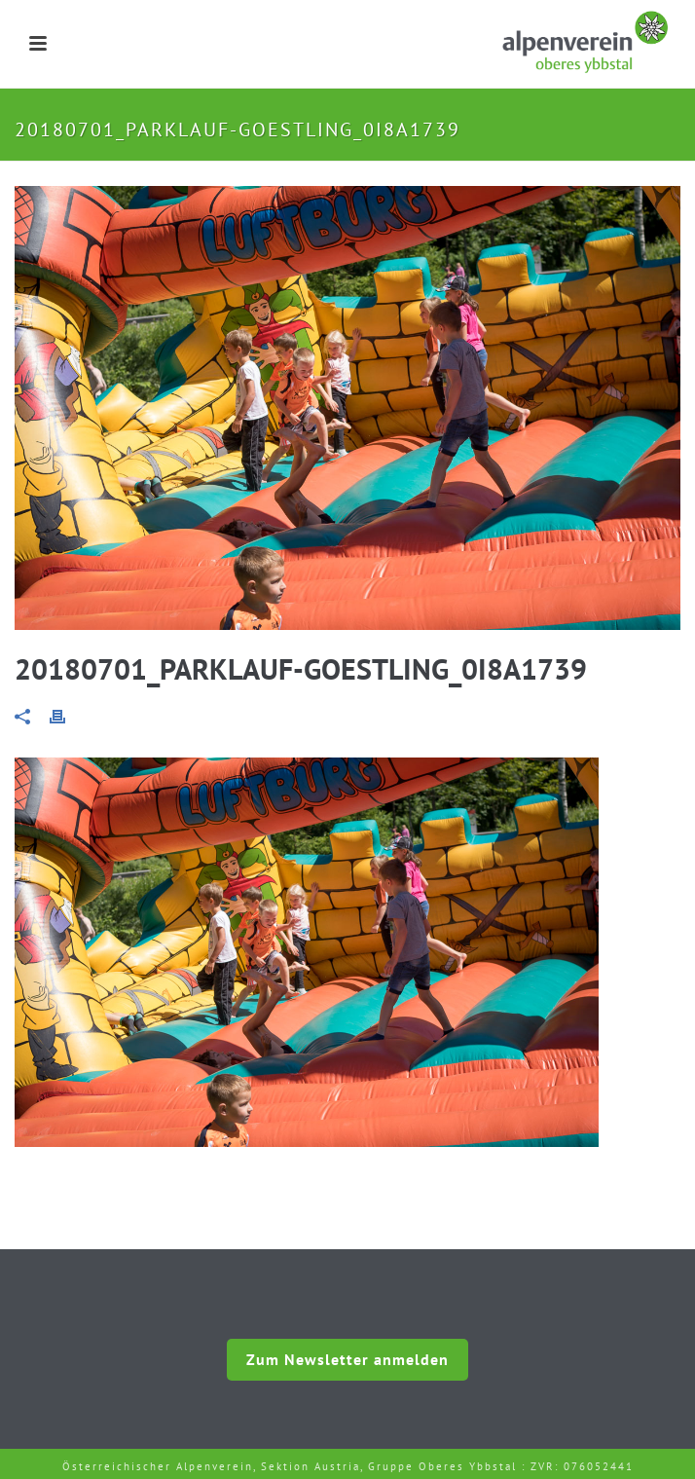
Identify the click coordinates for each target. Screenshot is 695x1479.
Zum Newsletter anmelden (347, 1359)
